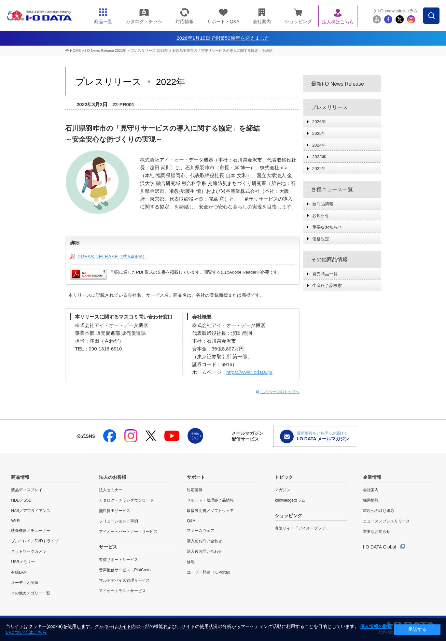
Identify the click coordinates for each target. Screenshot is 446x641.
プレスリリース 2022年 (149, 50)
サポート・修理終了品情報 (210, 500)
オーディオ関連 (24, 582)
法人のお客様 (112, 477)
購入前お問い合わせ (204, 541)
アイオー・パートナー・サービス (128, 531)
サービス (108, 546)
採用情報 (371, 500)
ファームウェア (200, 530)
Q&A (191, 521)
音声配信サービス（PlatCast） (126, 570)
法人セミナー (110, 490)
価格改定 (320, 238)
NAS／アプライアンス (30, 510)
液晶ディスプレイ (26, 490)
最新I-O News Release (337, 84)
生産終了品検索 (327, 285)
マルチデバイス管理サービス (124, 580)
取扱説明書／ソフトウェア (210, 510)
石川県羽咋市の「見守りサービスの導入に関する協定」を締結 (222, 50)
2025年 (319, 133)
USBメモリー (23, 562)
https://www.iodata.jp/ (249, 372)
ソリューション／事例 (118, 521)
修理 (191, 562)
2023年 (319, 156)
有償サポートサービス (118, 559)
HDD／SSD (21, 500)
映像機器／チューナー (30, 530)
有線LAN (18, 572)
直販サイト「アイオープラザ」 (302, 528)
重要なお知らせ (327, 227)
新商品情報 (322, 203)
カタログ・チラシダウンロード (126, 500)
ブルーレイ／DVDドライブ (34, 541)
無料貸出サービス (114, 510)
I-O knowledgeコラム (398, 10)
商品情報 (20, 477)
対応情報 (194, 490)
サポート (196, 477)
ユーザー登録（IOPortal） (209, 572)
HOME (75, 50)
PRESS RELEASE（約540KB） (112, 256)
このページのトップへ (280, 392)
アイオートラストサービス (122, 591)
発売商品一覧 (325, 273)
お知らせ (320, 215)
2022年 (319, 168)
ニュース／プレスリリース (386, 521)
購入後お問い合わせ (204, 551)
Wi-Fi (15, 521)
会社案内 (371, 490)
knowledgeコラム (290, 500)
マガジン (282, 490)
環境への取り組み (378, 510)
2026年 (319, 121)
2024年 (319, 145)
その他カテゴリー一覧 (30, 593)
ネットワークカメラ (28, 551)
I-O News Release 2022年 (106, 50)
